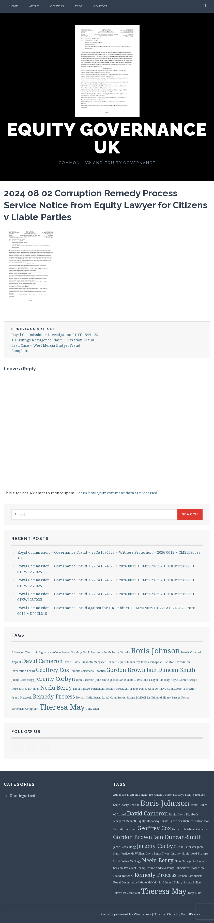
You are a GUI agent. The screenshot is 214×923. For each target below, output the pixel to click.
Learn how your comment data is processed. (117, 492)
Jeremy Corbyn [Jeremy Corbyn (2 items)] (55, 678)
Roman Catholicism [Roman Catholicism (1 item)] (88, 697)
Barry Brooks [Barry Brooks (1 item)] (121, 652)
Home (13, 6)
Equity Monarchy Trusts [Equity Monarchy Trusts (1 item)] (133, 662)
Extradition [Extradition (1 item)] (182, 662)
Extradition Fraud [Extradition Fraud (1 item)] (23, 671)
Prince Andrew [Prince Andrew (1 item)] (148, 688)
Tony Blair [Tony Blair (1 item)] (92, 708)
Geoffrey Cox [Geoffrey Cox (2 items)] (52, 669)
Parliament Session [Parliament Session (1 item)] (103, 688)
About (34, 6)
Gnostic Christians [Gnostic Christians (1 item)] (82, 671)
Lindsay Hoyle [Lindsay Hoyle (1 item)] (168, 680)
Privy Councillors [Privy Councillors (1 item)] (170, 688)
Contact (100, 6)
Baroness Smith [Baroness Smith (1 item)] (101, 652)
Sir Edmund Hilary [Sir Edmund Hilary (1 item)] (159, 697)
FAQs (78, 6)
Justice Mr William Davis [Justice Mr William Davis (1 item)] (126, 680)
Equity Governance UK (107, 138)
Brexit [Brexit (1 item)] (185, 652)
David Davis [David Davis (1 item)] (72, 662)
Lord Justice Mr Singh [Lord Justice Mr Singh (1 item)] (25, 688)
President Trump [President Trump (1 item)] (127, 688)
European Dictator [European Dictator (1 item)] (162, 662)
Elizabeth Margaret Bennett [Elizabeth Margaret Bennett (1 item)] (99, 662)
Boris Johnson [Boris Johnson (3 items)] (155, 651)
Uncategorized (22, 795)
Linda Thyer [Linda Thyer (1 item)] (150, 680)
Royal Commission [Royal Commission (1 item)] (114, 697)
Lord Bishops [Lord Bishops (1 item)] (188, 680)
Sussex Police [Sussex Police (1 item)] (180, 697)
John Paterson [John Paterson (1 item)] (85, 680)
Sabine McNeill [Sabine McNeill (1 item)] (136, 697)
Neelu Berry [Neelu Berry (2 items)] (56, 687)
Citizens (57, 6)
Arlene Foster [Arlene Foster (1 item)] (61, 652)
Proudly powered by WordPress (126, 914)
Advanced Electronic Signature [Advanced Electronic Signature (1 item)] (31, 652)
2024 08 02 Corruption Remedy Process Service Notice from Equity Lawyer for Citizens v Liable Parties (105, 205)
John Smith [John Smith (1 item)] (102, 680)
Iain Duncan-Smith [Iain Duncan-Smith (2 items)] (170, 669)
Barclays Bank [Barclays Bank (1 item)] (80, 652)
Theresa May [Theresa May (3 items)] (62, 707)
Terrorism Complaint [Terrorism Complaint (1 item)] (24, 708)
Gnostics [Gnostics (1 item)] (100, 671)
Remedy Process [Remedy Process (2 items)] (54, 696)
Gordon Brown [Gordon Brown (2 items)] (125, 669)
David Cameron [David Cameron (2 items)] (42, 661)
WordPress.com (193, 914)
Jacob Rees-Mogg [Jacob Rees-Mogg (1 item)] (22, 680)
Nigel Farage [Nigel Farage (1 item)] (81, 688)
